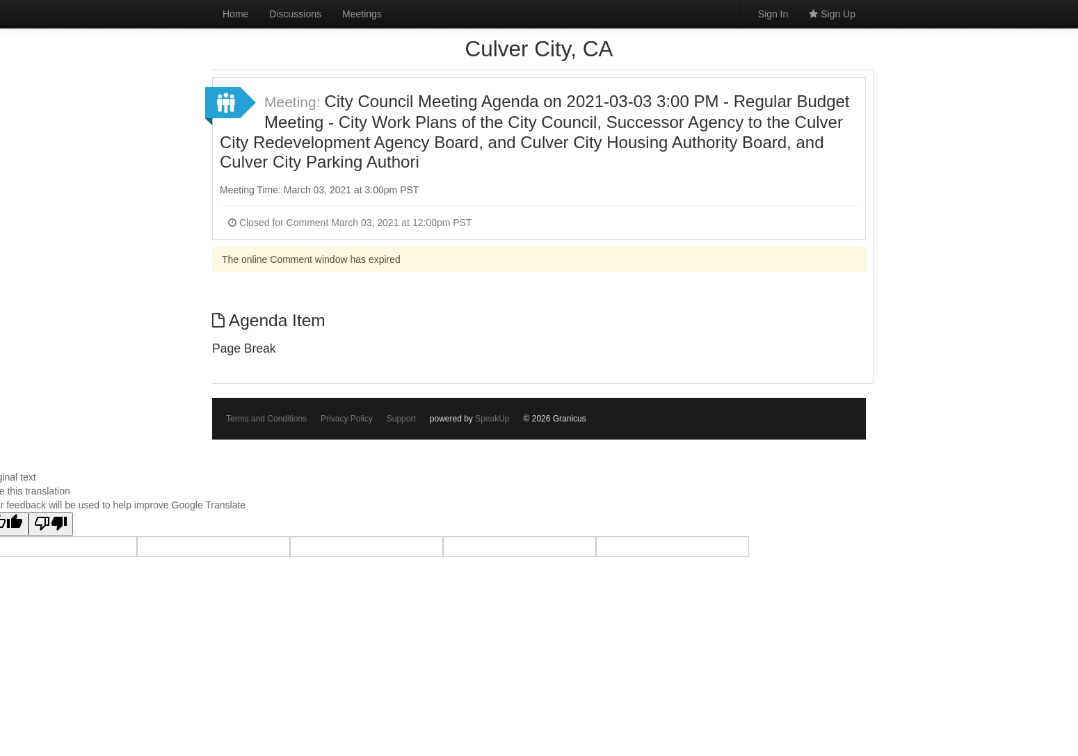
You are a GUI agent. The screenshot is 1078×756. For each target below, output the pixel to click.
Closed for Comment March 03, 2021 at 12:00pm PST (350, 222)
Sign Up (832, 13)
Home (235, 13)
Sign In (773, 13)
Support (401, 419)
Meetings (362, 13)
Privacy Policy (347, 419)
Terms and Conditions (266, 419)
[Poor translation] (51, 524)
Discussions (295, 13)
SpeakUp (492, 419)
